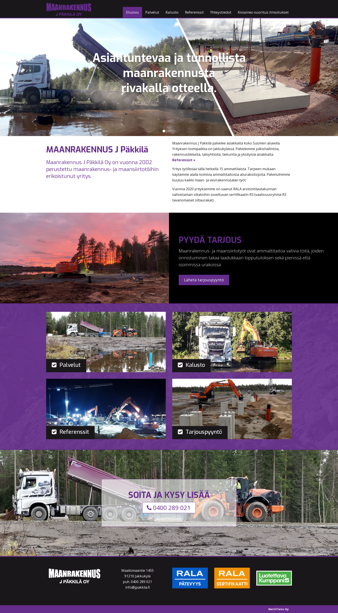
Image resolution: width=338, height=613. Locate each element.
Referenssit (194, 12)
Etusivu (132, 12)
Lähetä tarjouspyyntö (204, 279)
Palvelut (152, 12)
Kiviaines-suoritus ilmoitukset (263, 12)
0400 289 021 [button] (169, 507)
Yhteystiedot (220, 12)
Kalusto (172, 12)
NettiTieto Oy (278, 609)
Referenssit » (184, 160)
